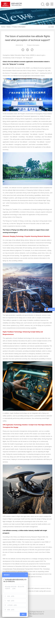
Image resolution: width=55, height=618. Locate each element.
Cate (52, 27)
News (9, 27)
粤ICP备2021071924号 (36, 614)
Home (3, 27)
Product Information (18, 27)
